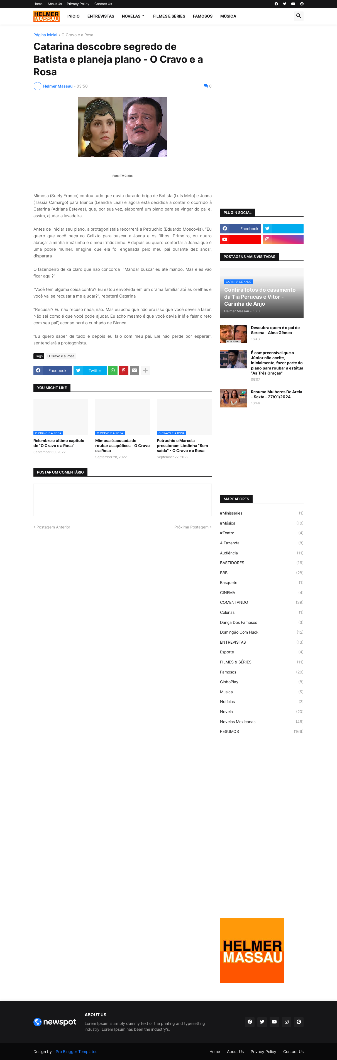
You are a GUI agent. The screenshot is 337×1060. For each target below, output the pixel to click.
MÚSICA (228, 16)
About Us (55, 4)
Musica (262, 692)
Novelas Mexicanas (262, 722)
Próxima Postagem (191, 527)
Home (38, 4)
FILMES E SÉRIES (169, 16)
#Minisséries (262, 513)
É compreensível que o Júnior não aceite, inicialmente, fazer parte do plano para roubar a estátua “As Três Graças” (277, 362)
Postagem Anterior (53, 527)
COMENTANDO (262, 602)
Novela (262, 711)
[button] (299, 16)
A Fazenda (262, 543)
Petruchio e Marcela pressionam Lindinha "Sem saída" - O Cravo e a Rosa (182, 445)
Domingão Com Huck (262, 632)
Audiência (262, 553)
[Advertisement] (262, 116)
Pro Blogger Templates (76, 1051)
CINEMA (262, 592)
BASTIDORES (262, 563)
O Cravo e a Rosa (77, 35)
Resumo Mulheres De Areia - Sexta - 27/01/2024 (276, 394)
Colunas (262, 612)
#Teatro (262, 533)
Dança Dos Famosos (262, 622)
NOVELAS (131, 16)
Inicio (73, 16)
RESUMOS (262, 731)
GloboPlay (262, 682)
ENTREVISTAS (100, 16)
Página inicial (45, 35)
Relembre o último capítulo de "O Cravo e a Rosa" (58, 443)
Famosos (262, 672)
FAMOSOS (203, 16)
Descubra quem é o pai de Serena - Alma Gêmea (275, 330)
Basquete (262, 582)
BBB (262, 573)
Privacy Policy (78, 4)
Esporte (262, 652)
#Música (262, 523)
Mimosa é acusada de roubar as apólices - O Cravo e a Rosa (122, 445)
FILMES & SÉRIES (262, 662)
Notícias (262, 701)
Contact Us (103, 4)
